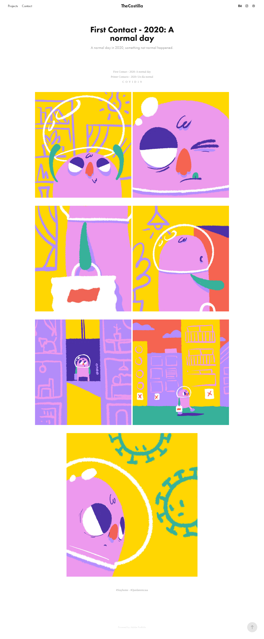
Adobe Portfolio (138, 627)
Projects (13, 6)
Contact (27, 6)
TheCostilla (132, 6)
